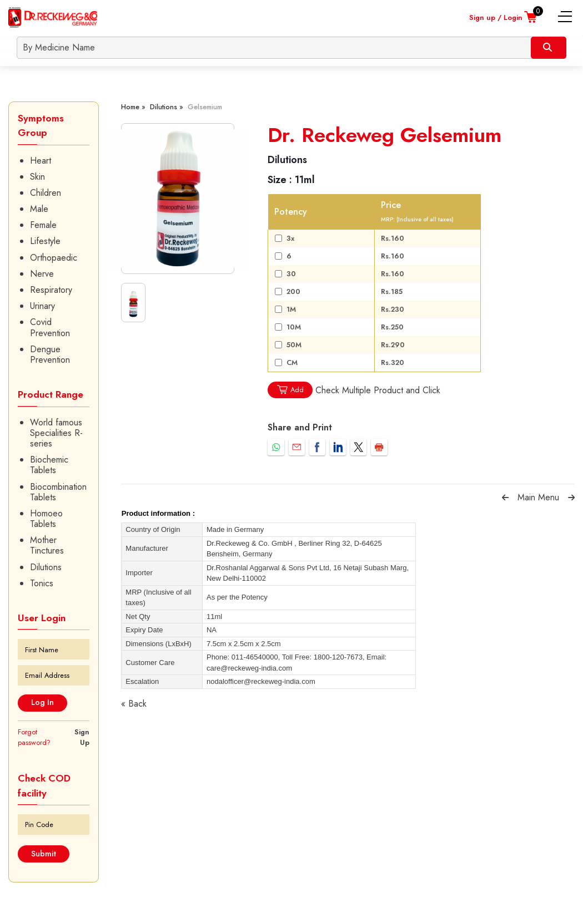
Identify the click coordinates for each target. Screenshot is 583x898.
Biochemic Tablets (49, 464)
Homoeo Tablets (46, 518)
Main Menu (538, 497)
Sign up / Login (495, 17)
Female (43, 225)
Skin (37, 176)
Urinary (42, 306)
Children (45, 192)
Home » (133, 107)
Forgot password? (34, 737)
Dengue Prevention (50, 354)
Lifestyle (45, 241)
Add (290, 389)
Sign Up (81, 737)
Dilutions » (166, 107)
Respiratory (51, 290)
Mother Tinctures (47, 545)
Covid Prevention (50, 327)
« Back (134, 703)
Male (39, 209)
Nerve (42, 273)
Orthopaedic (53, 257)
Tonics (41, 583)
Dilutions (46, 567)
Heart (40, 160)
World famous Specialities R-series (56, 433)
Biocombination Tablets (58, 492)
